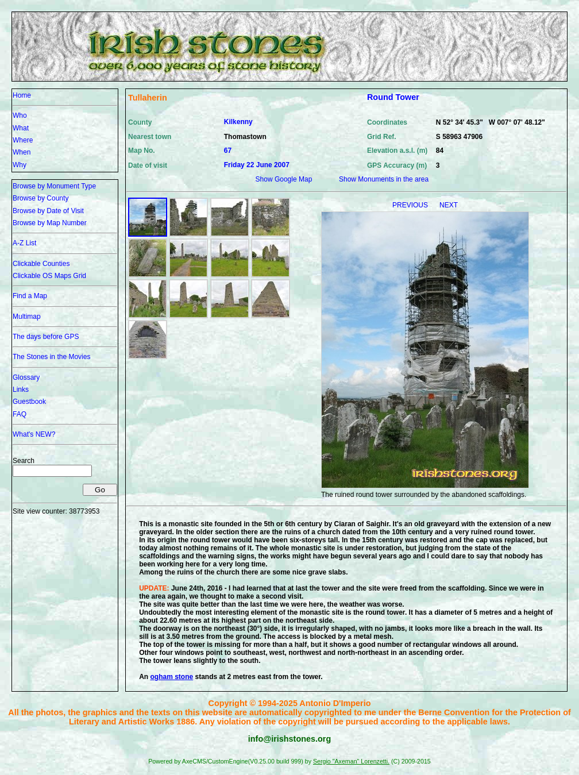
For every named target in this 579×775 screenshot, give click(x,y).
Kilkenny (238, 122)
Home (22, 95)
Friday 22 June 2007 (257, 165)
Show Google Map (284, 179)
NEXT (448, 205)
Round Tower (393, 97)
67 (227, 150)
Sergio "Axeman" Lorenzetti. (351, 761)
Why (19, 165)
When (21, 152)
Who (20, 115)
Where (23, 140)
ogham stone (172, 677)
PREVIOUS (411, 205)
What (21, 128)
